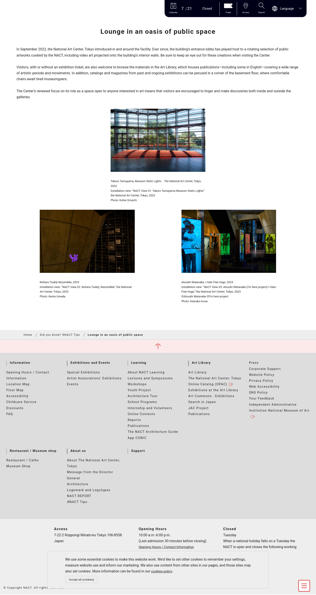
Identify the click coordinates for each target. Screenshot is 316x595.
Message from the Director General (90, 476)
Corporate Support (265, 369)
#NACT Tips (77, 502)
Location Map (18, 385)
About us (78, 451)
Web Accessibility (264, 387)
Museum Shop (18, 467)
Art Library (201, 363)
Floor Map (15, 391)
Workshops (137, 385)
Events (72, 385)
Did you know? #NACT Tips (61, 335)
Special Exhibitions (83, 373)
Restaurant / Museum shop (33, 451)
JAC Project (198, 408)
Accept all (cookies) (81, 579)
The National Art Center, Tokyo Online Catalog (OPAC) (214, 382)
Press (254, 363)
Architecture (77, 485)
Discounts (15, 408)
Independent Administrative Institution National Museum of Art (279, 411)
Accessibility (17, 397)
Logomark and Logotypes (88, 491)
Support (138, 451)
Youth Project (139, 391)
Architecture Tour (143, 397)
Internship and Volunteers (150, 408)
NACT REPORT (79, 497)
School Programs (142, 403)
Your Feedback (262, 399)
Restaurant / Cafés (22, 461)
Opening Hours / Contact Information (27, 376)
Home (28, 335)
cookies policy (162, 571)
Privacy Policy (261, 381)
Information (20, 363)
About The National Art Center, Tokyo (93, 464)
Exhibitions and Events (90, 363)
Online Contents (141, 414)
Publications (138, 426)
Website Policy (262, 375)
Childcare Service (21, 403)
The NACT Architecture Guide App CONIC (153, 435)
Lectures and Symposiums (150, 379)
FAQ (9, 414)
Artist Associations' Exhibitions (94, 379)
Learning (139, 363)
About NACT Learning (146, 373)
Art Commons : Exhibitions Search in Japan (211, 400)
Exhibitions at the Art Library (213, 391)
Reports (134, 421)
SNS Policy (258, 393)
